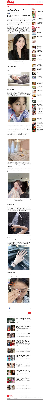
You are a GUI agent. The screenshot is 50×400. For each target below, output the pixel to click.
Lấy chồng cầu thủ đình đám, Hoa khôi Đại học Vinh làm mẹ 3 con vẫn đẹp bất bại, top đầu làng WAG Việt (23, 334)
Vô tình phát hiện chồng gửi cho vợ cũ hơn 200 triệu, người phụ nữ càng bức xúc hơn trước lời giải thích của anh (40, 77)
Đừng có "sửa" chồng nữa (39, 32)
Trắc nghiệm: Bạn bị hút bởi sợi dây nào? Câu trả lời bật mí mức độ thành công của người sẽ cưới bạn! (40, 126)
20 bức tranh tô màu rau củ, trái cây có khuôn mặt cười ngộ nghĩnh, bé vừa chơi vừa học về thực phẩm (40, 19)
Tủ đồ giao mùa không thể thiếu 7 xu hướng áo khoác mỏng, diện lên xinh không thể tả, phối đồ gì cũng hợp (23, 349)
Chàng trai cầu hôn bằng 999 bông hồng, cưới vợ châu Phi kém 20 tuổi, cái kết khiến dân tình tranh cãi (40, 122)
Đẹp (8, 6)
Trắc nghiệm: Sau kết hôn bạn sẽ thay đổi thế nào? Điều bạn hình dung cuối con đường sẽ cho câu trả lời (40, 119)
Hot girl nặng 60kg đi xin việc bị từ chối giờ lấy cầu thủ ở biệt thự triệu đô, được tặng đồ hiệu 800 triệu (23, 326)
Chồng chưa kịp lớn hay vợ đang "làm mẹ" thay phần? (39, 36)
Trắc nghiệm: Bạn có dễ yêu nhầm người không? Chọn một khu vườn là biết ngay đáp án (40, 130)
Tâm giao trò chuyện (36, 27)
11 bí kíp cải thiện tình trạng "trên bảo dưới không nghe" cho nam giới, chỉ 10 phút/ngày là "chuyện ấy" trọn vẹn (40, 91)
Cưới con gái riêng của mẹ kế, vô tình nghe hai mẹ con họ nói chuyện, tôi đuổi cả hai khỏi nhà (40, 59)
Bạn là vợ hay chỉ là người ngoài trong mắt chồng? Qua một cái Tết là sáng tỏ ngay (39, 51)
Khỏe (32, 80)
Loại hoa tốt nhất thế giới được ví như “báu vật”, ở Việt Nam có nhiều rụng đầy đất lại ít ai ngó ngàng (40, 94)
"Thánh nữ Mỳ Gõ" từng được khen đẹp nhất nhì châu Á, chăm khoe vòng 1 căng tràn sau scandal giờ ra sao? (23, 364)
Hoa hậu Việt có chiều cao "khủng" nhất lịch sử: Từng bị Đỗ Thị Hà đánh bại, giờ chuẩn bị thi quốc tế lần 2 (23, 356)
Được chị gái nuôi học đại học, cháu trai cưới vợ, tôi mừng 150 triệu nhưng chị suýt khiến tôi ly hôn (39, 47)
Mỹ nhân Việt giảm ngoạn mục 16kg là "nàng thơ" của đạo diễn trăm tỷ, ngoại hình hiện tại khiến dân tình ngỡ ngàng (23, 371)
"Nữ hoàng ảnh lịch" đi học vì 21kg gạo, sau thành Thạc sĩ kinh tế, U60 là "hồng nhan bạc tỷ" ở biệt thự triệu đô (23, 386)
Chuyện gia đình (35, 45)
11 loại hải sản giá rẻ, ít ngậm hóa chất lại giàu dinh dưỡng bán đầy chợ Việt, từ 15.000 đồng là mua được (40, 83)
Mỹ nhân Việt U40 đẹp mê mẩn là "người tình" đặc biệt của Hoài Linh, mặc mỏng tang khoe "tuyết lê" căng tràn (23, 378)
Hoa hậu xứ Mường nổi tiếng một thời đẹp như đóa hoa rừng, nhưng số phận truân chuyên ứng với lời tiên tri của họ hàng (23, 319)
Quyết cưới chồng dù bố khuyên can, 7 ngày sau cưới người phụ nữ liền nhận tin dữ (39, 69)
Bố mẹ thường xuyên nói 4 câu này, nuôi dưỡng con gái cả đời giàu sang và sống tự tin (40, 12)
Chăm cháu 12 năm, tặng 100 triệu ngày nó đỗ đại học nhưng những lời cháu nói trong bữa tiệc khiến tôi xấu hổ (40, 55)
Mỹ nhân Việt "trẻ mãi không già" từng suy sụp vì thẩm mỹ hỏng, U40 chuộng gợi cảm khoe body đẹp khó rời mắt (23, 341)
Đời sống (33, 9)
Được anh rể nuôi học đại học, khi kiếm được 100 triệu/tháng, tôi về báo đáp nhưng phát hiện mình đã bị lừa (40, 65)
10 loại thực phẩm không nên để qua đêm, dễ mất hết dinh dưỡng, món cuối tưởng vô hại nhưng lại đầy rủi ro (40, 87)
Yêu (32, 116)
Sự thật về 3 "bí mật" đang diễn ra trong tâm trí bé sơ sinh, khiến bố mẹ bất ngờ (39, 23)
